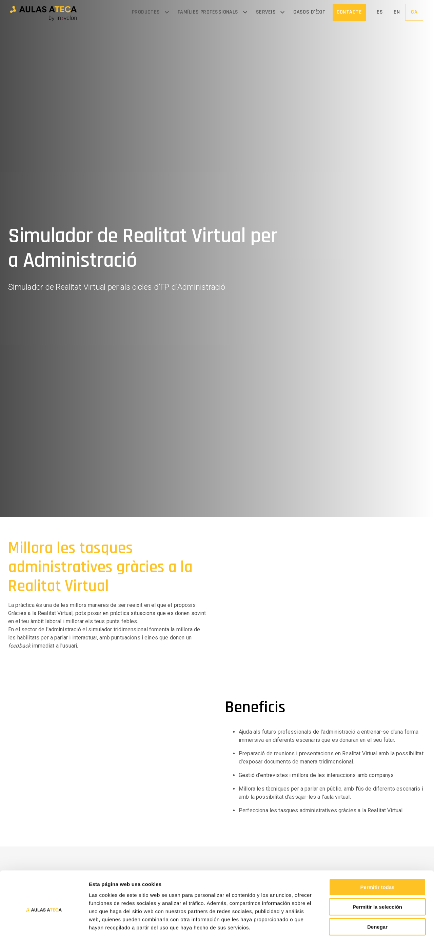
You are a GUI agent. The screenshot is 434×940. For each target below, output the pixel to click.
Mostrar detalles (367, 926)
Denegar (377, 897)
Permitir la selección (377, 877)
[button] (43, 12)
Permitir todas (377, 857)
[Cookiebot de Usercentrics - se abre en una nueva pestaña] (44, 927)
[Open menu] (167, 12)
